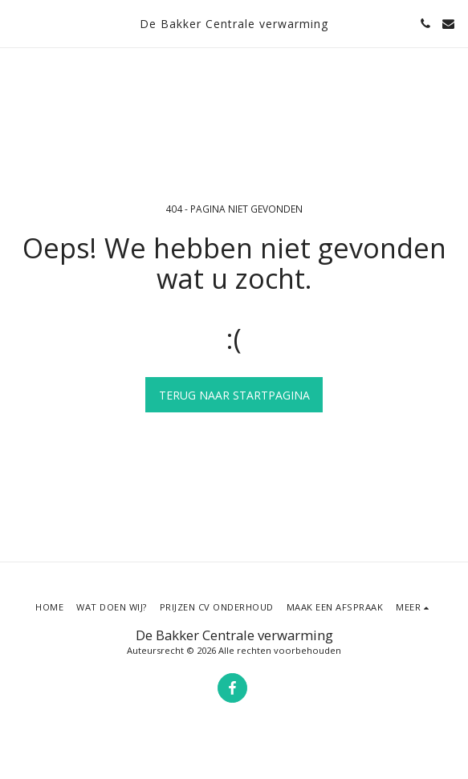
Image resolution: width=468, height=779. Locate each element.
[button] (17, 22)
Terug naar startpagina (234, 395)
